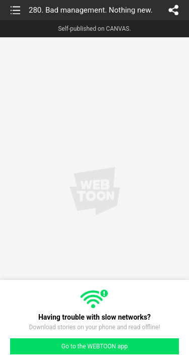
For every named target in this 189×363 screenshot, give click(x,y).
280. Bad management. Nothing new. (91, 10)
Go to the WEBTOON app (94, 346)
